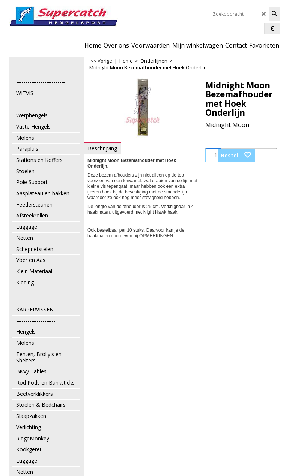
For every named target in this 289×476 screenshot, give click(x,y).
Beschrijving (102, 148)
